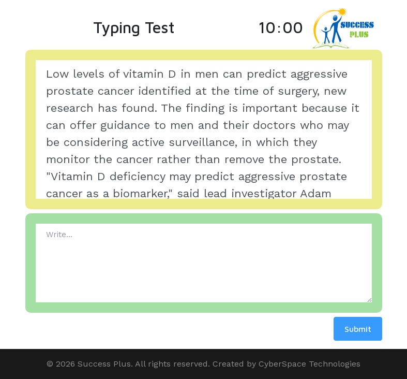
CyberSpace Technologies (309, 364)
